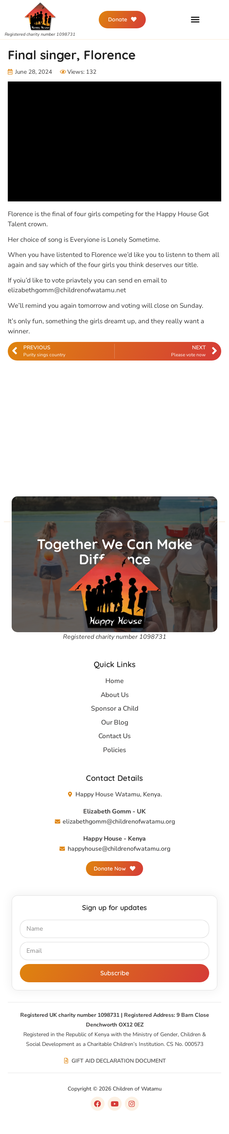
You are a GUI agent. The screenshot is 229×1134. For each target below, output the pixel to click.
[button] (195, 19)
